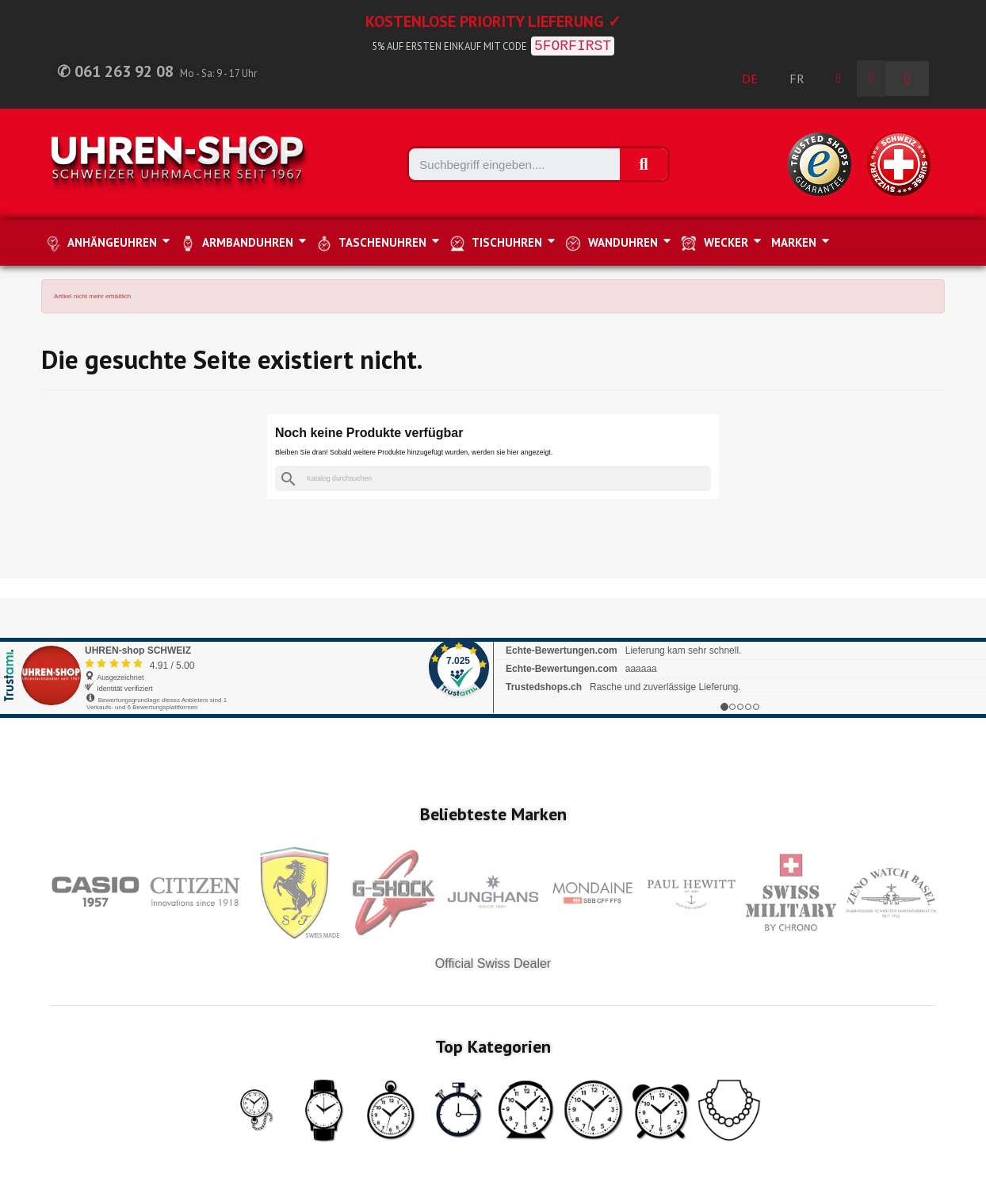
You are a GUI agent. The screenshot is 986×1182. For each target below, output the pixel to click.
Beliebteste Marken (493, 814)
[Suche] (493, 479)
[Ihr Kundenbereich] (838, 78)
